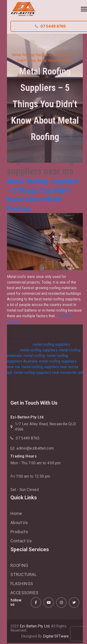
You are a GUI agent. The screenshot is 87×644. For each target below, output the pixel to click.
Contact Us (21, 540)
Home (42, 47)
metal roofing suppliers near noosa (50, 367)
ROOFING (19, 565)
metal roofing (34, 355)
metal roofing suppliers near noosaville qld (48, 372)
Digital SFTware (56, 636)
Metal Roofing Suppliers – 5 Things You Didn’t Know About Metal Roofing (43, 195)
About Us (19, 522)
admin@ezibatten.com (35, 448)
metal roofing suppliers (51, 344)
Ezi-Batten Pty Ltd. (35, 626)
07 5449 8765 (27, 438)
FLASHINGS (21, 583)
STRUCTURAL (23, 574)
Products (19, 531)
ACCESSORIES (24, 592)
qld (9, 372)
